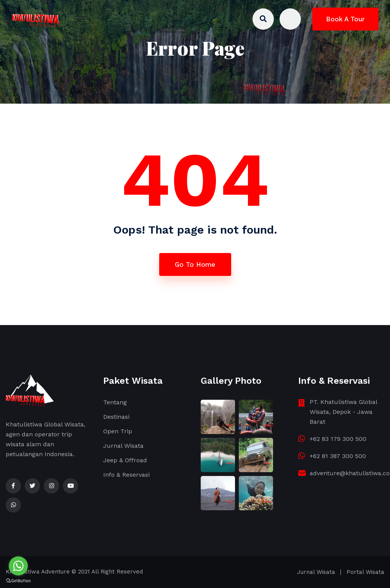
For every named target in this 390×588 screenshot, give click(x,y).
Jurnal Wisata (123, 445)
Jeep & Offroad (125, 460)
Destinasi (116, 416)
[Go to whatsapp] (18, 565)
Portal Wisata (365, 572)
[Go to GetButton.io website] (18, 580)
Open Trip (117, 431)
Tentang (115, 402)
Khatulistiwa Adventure (38, 571)
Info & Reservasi (126, 474)
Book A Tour (345, 19)
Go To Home (195, 264)
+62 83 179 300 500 (338, 438)
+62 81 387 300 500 (338, 456)
